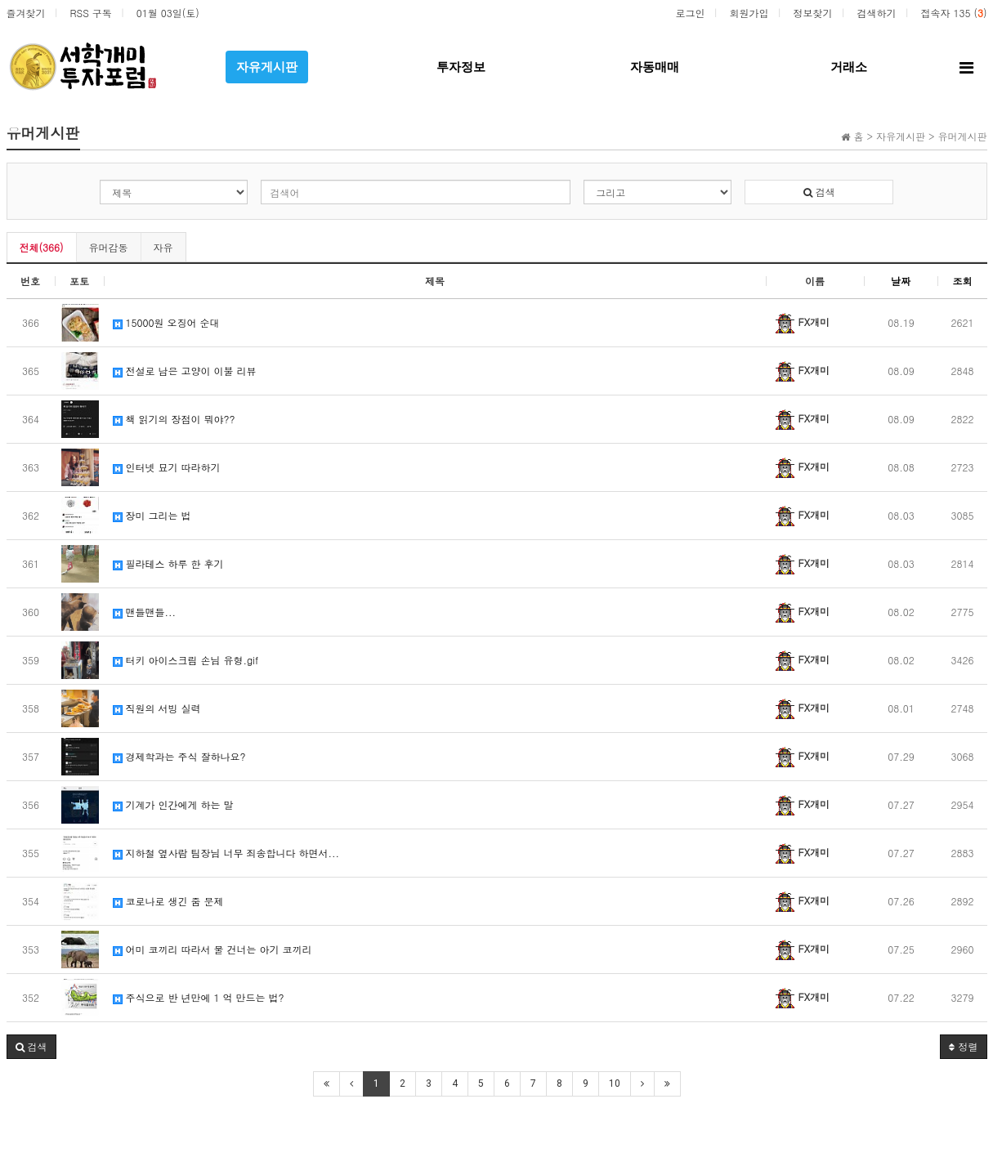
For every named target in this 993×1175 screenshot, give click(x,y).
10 (614, 1083)
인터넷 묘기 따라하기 (167, 467)
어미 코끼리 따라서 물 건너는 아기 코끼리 (212, 949)
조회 (963, 281)
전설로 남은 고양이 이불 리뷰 (185, 371)
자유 (163, 247)
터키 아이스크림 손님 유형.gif (186, 660)
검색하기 (876, 13)
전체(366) (42, 247)
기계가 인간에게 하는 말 (173, 804)
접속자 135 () (953, 13)
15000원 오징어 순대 (166, 322)
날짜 (900, 281)
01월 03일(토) (167, 13)
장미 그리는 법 (152, 515)
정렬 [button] (963, 1046)
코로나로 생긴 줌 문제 (168, 901)
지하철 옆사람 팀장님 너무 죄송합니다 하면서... (226, 853)
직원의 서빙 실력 (157, 708)
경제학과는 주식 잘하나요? (179, 756)
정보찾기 (812, 13)
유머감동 (108, 247)
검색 (819, 192)
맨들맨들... (145, 612)
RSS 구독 (91, 13)
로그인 (689, 13)
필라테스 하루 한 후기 (168, 563)
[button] (31, 1046)
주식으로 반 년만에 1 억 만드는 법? (198, 997)
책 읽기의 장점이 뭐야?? (174, 419)
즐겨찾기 (26, 13)
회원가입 (748, 13)
